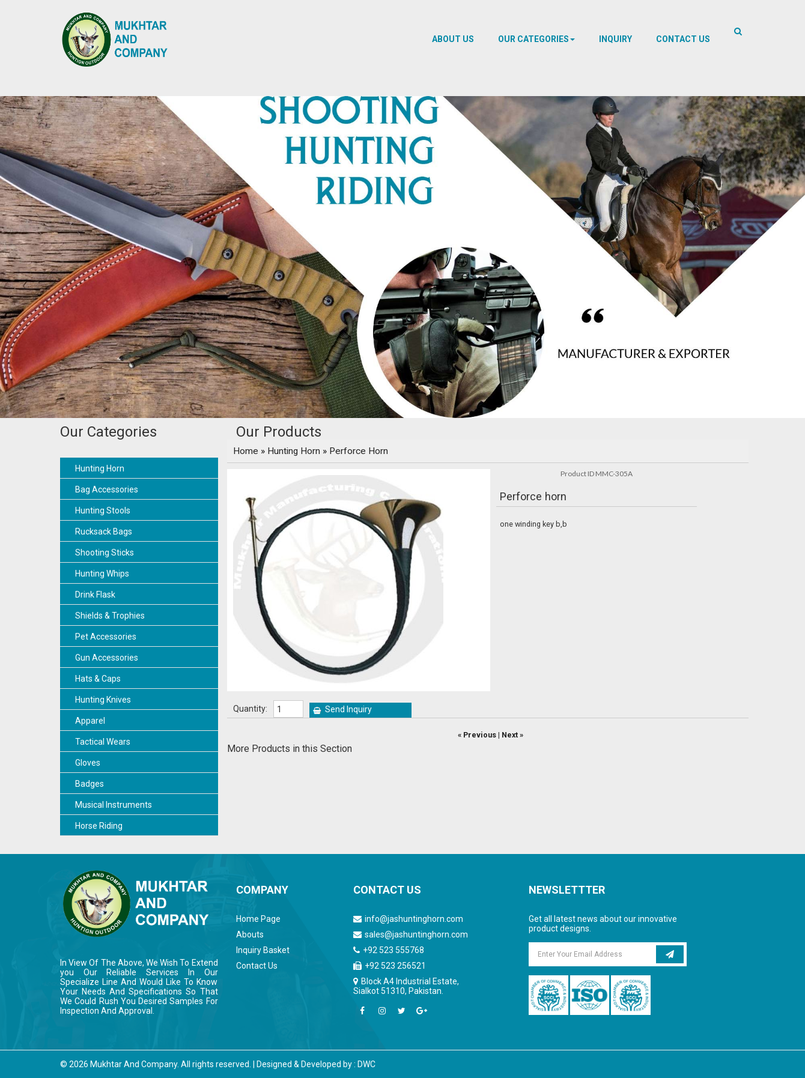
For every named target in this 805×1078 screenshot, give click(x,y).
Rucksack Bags (103, 531)
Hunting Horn (99, 468)
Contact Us (257, 966)
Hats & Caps (98, 678)
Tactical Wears (102, 741)
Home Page (258, 919)
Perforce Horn (358, 451)
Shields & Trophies (110, 615)
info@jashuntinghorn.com (414, 919)
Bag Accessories (106, 489)
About (453, 39)
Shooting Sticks (104, 552)
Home (245, 451)
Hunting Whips (102, 573)
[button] (536, 39)
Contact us (683, 39)
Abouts (250, 934)
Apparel (90, 720)
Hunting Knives (103, 699)
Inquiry (615, 39)
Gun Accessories (106, 657)
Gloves (87, 763)
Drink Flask (95, 594)
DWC (366, 1064)
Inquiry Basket (263, 950)
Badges (89, 784)
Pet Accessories (105, 636)
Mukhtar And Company (133, 1064)
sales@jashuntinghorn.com (416, 934)
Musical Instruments (113, 805)
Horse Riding (99, 826)
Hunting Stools (102, 510)
